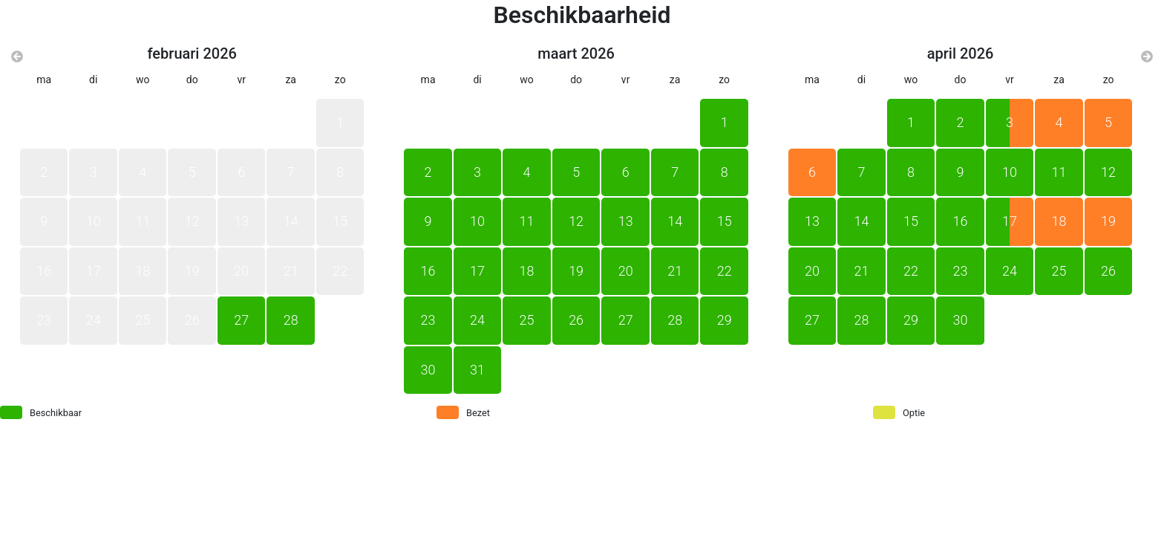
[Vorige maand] (17, 57)
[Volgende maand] (1147, 57)
